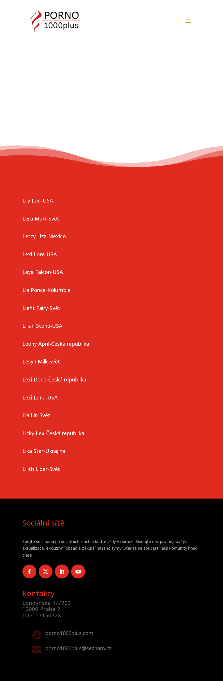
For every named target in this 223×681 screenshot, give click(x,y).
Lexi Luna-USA (40, 397)
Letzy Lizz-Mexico (44, 236)
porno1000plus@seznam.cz (78, 648)
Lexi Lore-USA (39, 254)
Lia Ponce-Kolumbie (46, 289)
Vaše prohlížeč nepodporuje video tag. (111, 56)
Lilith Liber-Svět (41, 468)
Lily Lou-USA (37, 200)
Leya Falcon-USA (42, 271)
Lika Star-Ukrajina (43, 450)
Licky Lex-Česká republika (53, 433)
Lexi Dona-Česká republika (54, 379)
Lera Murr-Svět (40, 218)
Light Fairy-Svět (41, 307)
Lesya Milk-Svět (41, 361)
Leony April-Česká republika (55, 343)
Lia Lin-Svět (36, 415)
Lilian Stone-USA (42, 325)
